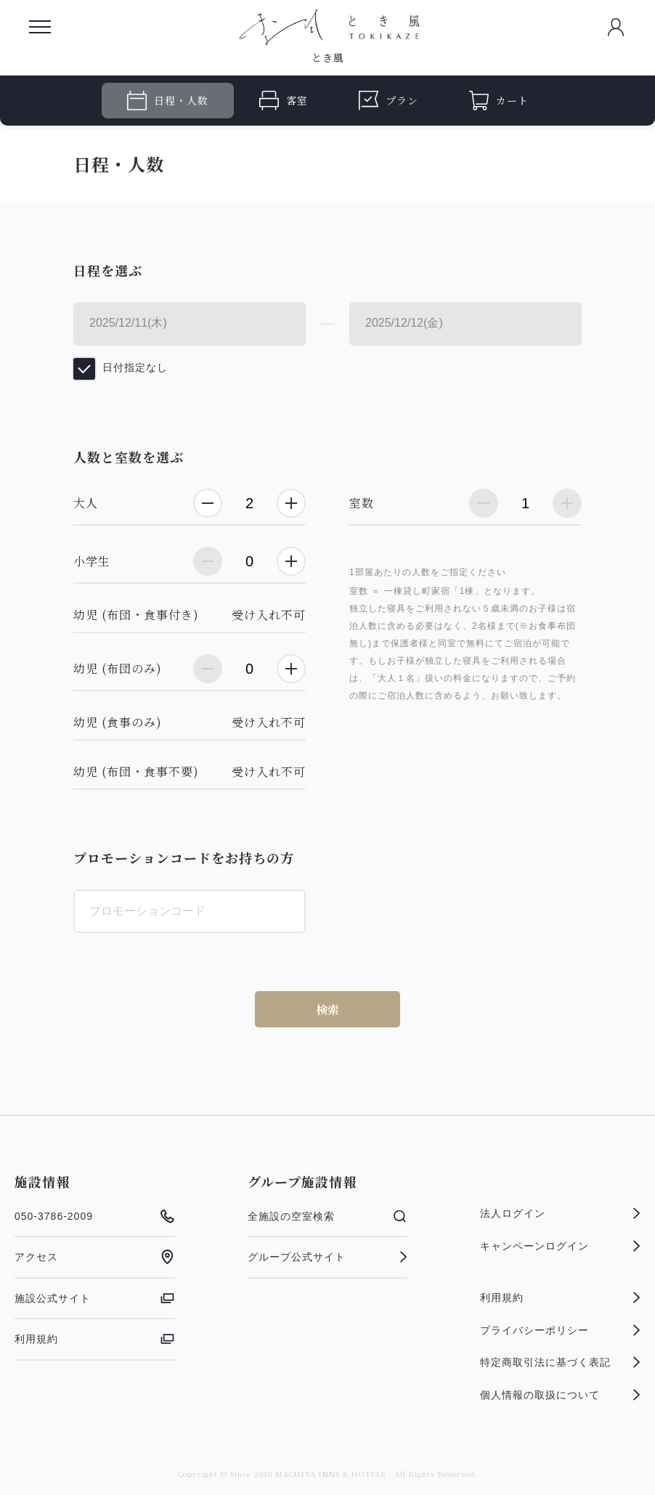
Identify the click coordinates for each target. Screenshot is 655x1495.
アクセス (95, 1257)
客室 (283, 100)
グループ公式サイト (328, 1257)
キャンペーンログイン (560, 1246)
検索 (327, 1009)
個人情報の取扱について (560, 1395)
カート (499, 100)
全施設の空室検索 (328, 1216)
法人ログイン (560, 1213)
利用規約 (95, 1339)
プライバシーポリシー (560, 1330)
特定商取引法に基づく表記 (560, 1362)
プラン (388, 100)
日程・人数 (167, 100)
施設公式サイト (95, 1298)
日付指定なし (135, 367)
